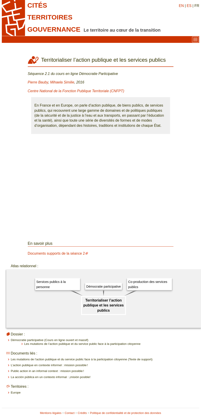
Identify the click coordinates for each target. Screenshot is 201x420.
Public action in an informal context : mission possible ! (47, 371)
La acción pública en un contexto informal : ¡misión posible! (51, 377)
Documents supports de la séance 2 (56, 253)
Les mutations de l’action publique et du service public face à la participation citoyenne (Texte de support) (81, 359)
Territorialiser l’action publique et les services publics (103, 305)
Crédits (82, 413)
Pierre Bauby (38, 82)
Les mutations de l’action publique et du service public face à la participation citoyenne (82, 344)
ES (189, 6)
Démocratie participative (103, 286)
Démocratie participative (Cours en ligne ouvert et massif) (49, 340)
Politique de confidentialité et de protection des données (125, 413)
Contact (69, 413)
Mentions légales (50, 413)
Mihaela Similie (62, 82)
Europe (16, 392)
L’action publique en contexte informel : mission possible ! (49, 365)
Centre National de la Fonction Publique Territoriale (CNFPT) (76, 91)
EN (181, 6)
